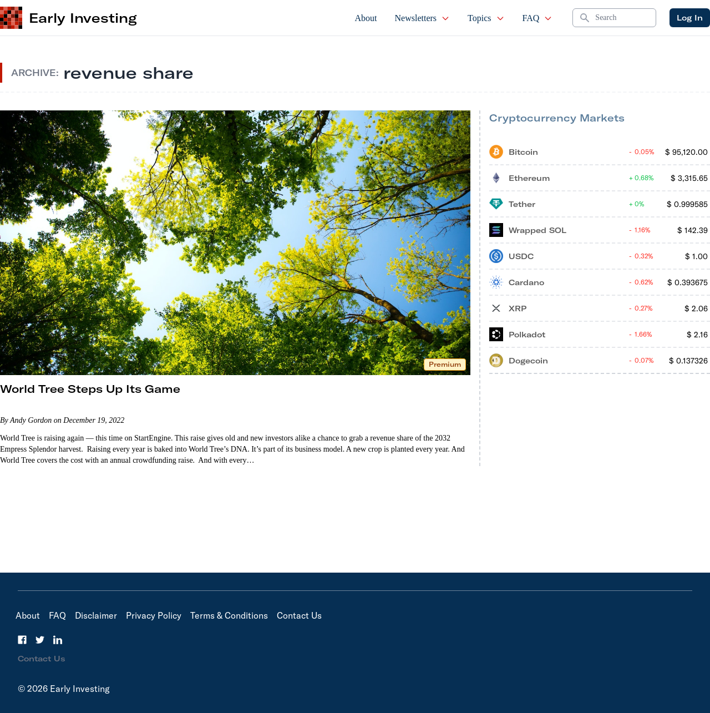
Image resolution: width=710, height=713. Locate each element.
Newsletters (422, 18)
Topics (486, 18)
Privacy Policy (153, 615)
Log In (690, 18)
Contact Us (299, 615)
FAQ (538, 18)
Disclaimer (96, 615)
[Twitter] (40, 639)
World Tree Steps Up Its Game (90, 389)
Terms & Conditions (229, 615)
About (366, 18)
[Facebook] (22, 639)
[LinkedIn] (57, 639)
